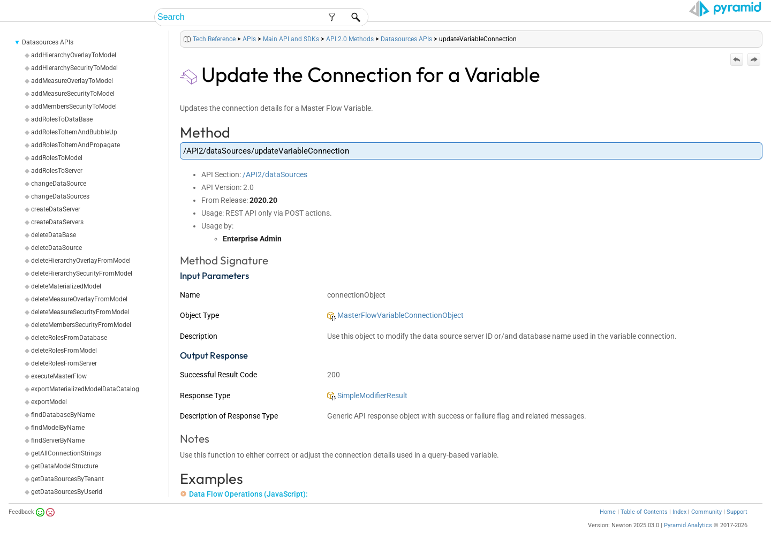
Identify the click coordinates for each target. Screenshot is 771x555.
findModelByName (58, 427)
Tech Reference (214, 39)
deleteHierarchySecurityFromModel (81, 273)
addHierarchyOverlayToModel (73, 55)
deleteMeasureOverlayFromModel (79, 299)
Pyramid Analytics (688, 525)
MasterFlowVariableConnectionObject (395, 315)
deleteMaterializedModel (66, 286)
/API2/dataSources (275, 174)
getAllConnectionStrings (66, 453)
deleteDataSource (56, 248)
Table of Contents (644, 511)
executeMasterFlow (59, 376)
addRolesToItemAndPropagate (75, 145)
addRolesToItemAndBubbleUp (74, 132)
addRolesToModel (56, 158)
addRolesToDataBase (62, 119)
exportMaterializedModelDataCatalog (85, 389)
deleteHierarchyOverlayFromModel (81, 260)
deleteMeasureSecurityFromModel (80, 312)
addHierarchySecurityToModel (74, 68)
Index (679, 511)
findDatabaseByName (63, 415)
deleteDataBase (53, 235)
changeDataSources (60, 196)
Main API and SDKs (291, 39)
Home (608, 511)
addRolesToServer (56, 170)
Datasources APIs (47, 42)
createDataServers (57, 222)
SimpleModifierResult (367, 395)
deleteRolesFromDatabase (69, 337)
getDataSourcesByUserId (66, 492)
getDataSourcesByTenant (67, 479)
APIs (249, 39)
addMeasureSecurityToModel (73, 93)
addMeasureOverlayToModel (72, 81)
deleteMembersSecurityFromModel (81, 325)
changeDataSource (58, 183)
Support (737, 511)
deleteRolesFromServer (64, 363)
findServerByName (58, 440)
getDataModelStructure (64, 466)
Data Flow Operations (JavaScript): (244, 494)
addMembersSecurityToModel (74, 106)
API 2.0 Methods (350, 39)
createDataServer (55, 209)
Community (706, 511)
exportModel (49, 402)
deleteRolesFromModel (64, 350)
